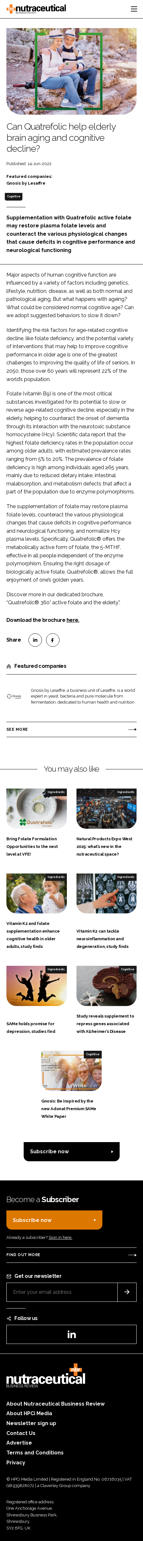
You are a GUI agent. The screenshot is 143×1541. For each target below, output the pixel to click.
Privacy (15, 1463)
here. (73, 620)
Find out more (23, 1255)
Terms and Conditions (35, 1453)
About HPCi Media (29, 1413)
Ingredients (56, 792)
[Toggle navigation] (134, 9)
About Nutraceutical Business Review (55, 1404)
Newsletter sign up (31, 1423)
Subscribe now (49, 1151)
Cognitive (13, 196)
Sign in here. (60, 1237)
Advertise (19, 1443)
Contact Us (21, 1433)
